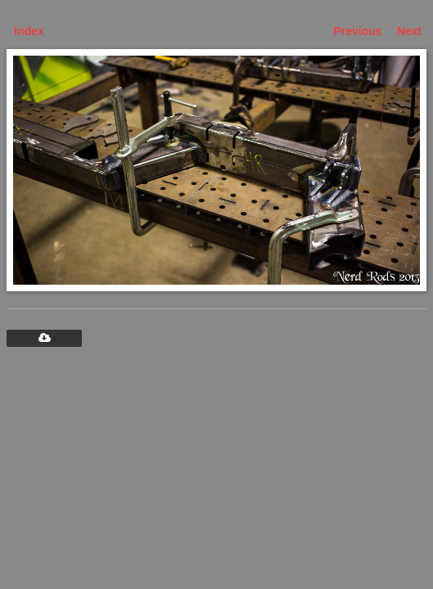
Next (409, 31)
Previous (358, 31)
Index (29, 31)
